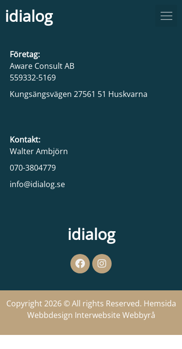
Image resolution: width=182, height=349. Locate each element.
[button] (166, 16)
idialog (28, 15)
